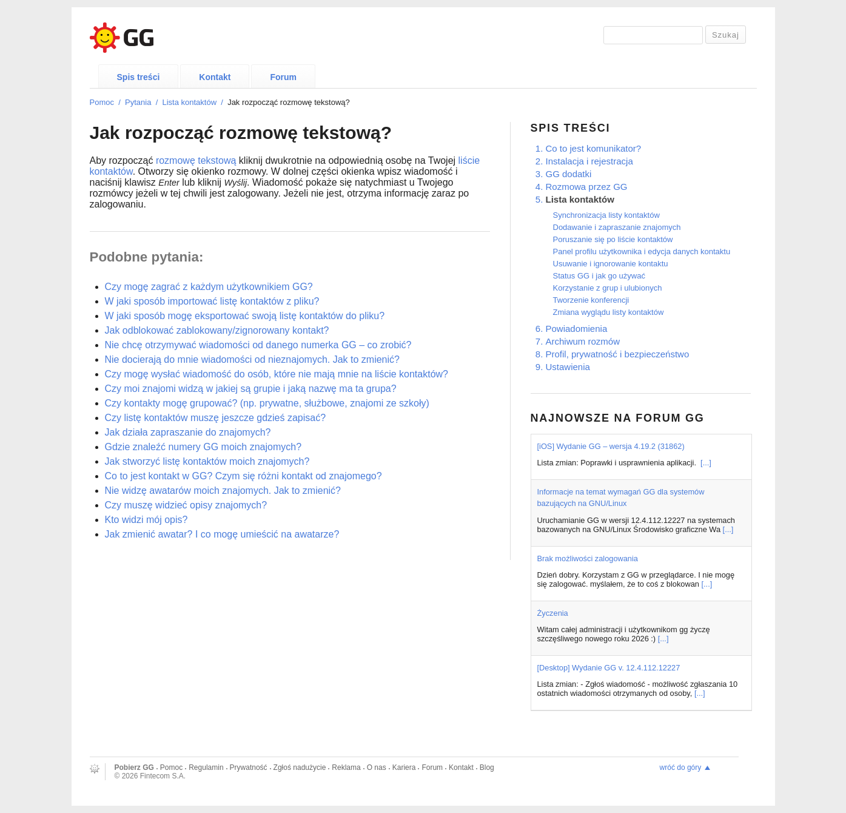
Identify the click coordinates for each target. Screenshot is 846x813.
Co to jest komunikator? (594, 148)
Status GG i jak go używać (599, 275)
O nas (376, 767)
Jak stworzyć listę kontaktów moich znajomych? (207, 461)
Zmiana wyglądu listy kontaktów (608, 312)
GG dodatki (569, 174)
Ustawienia (568, 367)
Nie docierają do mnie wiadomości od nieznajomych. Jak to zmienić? (252, 359)
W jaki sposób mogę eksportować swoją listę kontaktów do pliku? (245, 316)
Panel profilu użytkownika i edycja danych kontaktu (642, 251)
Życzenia (552, 613)
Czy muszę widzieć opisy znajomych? (186, 505)
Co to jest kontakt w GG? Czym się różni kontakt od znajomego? (243, 476)
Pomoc (102, 102)
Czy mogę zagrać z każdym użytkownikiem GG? (209, 287)
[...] (705, 462)
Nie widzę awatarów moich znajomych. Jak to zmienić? (223, 490)
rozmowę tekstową (196, 160)
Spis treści (138, 77)
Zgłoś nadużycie (300, 767)
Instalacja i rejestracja (589, 161)
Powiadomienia (577, 328)
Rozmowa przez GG (587, 186)
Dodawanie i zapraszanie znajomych (617, 227)
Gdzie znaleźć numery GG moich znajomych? (203, 447)
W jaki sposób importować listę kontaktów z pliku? (212, 301)
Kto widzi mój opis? (146, 519)
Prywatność (248, 767)
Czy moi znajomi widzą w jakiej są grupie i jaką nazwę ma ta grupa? (251, 388)
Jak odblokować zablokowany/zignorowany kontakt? (217, 330)
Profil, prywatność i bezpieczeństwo (618, 354)
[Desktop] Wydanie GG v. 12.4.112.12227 (608, 667)
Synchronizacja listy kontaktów (606, 215)
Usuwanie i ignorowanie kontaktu (610, 263)
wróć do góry (681, 767)
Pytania (138, 102)
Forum (283, 77)
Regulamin (206, 767)
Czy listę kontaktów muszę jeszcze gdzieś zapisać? (215, 418)
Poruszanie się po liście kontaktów (613, 239)
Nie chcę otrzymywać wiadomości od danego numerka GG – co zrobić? (258, 345)
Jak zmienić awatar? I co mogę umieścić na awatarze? (222, 534)
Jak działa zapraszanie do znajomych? (188, 432)
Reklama (346, 767)
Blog (487, 767)
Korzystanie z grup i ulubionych (607, 287)
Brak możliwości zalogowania (587, 558)
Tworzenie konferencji (591, 300)
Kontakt (214, 77)
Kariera (404, 767)
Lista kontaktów (189, 102)
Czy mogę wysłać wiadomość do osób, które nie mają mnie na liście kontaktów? (276, 374)
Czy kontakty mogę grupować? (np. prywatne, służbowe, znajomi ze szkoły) (267, 403)
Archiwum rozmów (583, 341)
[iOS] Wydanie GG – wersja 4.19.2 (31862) (611, 446)
